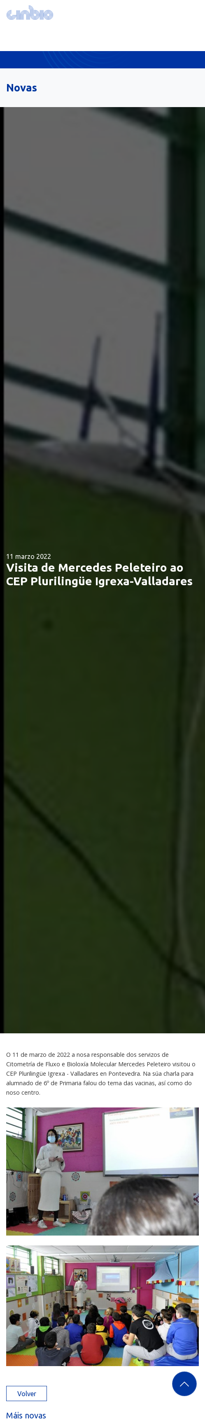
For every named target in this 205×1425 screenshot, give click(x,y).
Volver (26, 1393)
